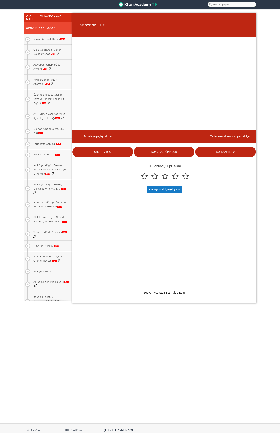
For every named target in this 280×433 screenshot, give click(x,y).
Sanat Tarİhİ (29, 18)
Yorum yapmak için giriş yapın (164, 189)
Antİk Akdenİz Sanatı (51, 16)
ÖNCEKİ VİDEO (102, 152)
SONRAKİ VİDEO (225, 152)
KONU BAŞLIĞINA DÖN (164, 152)
